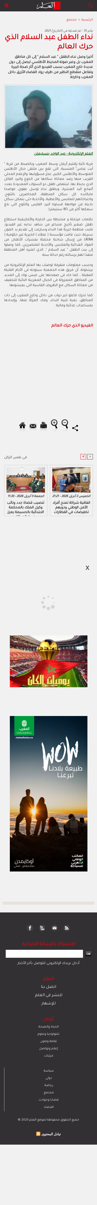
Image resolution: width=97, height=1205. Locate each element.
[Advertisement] (43, 602)
